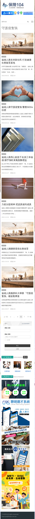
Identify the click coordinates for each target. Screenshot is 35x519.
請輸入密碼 (7, 334)
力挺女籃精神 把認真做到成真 (16, 204)
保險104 (12, 75)
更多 (25, 357)
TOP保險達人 (7, 357)
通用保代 (28, 371)
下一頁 (29, 317)
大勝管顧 (7, 371)
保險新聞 (4, 56)
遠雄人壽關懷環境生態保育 (15, 248)
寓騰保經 (17, 371)
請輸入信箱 (7, 328)
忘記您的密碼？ (26, 323)
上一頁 (6, 317)
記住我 (7, 340)
